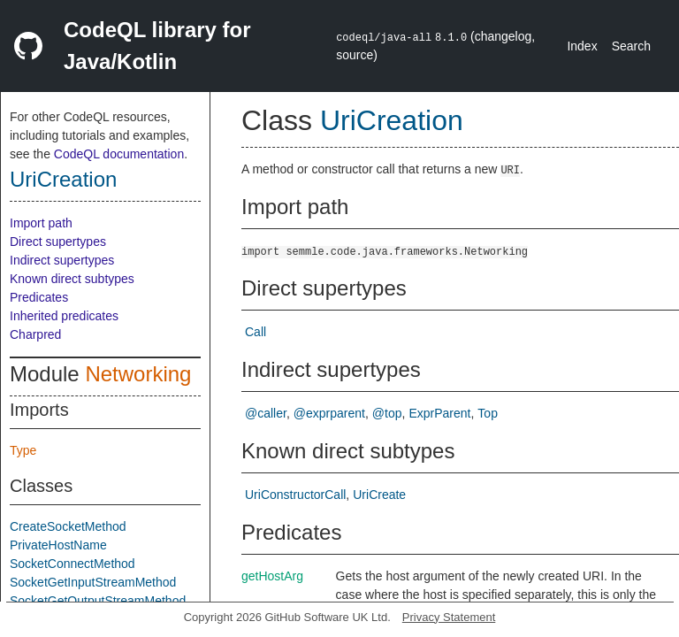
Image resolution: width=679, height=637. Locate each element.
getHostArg (272, 576)
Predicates (39, 297)
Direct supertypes (58, 241)
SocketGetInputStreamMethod (93, 582)
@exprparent (329, 413)
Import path (41, 223)
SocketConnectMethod (72, 563)
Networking (138, 374)
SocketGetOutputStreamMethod (98, 601)
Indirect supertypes (62, 260)
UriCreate (379, 494)
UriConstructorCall (295, 494)
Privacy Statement (449, 617)
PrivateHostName (58, 545)
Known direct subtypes (72, 279)
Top (487, 413)
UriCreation (63, 179)
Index (582, 46)
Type (23, 450)
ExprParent (439, 413)
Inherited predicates (64, 316)
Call (255, 332)
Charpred (35, 334)
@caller (265, 413)
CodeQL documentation (119, 154)
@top (387, 413)
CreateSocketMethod (68, 526)
